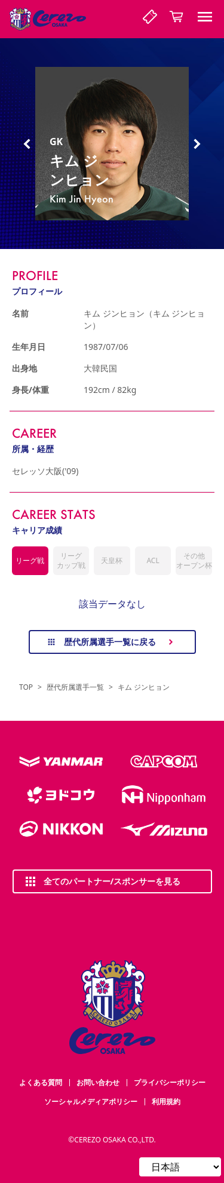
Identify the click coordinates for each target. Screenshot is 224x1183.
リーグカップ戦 (71, 560)
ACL (152, 560)
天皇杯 (111, 560)
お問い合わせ (97, 1082)
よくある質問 (40, 1082)
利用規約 (166, 1101)
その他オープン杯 (194, 560)
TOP (26, 687)
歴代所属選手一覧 (75, 687)
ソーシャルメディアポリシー (90, 1101)
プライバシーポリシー (169, 1082)
